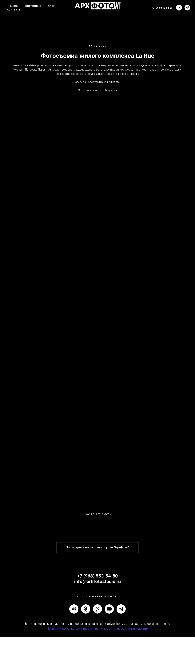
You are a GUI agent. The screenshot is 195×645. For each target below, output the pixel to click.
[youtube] (109, 609)
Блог (51, 6)
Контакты (14, 9)
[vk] (179, 7)
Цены (14, 6)
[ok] (85, 609)
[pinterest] (97, 609)
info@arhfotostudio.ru (97, 581)
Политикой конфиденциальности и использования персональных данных (97, 628)
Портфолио (33, 6)
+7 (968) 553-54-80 (162, 7)
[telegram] (187, 7)
